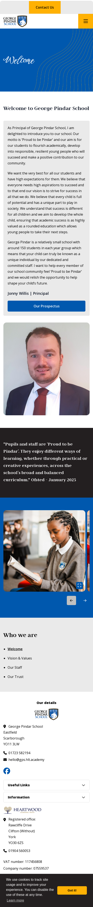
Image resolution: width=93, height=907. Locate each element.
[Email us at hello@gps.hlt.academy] (23, 759)
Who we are (20, 635)
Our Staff (15, 667)
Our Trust (15, 676)
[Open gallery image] (79, 585)
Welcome (15, 649)
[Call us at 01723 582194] (16, 752)
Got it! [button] (72, 890)
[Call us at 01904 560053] (16, 850)
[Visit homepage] (15, 21)
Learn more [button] (15, 900)
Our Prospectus (47, 306)
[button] (85, 600)
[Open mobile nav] (85, 21)
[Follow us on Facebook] (6, 771)
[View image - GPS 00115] (44, 551)
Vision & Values (20, 658)
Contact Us (45, 7)
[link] (44, 551)
